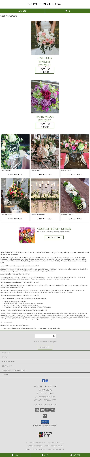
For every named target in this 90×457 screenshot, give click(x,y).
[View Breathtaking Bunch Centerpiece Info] (74, 195)
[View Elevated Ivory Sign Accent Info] (15, 151)
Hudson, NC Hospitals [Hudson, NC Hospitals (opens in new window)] (56, 442)
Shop (22, 10)
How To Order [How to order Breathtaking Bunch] (75, 218)
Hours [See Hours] (75, 455)
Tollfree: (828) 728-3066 (45, 400)
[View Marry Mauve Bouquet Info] (45, 97)
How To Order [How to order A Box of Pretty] (75, 174)
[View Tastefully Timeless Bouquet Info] (45, 38)
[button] (45, 422)
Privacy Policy (31, 449)
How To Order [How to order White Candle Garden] (45, 218)
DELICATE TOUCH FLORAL (45, 4)
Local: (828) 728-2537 (45, 396)
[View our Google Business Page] (46, 381)
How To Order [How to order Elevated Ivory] (15, 174)
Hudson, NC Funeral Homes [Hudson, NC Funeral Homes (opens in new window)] (36, 442)
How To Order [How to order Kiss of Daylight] (15, 218)
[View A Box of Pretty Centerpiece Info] (74, 151)
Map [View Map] (45, 455)
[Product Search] (45, 336)
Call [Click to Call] (15, 455)
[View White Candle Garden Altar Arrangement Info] (45, 195)
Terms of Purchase (46, 449)
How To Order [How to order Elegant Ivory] (45, 174)
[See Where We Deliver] (45, 347)
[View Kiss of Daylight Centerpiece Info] (15, 195)
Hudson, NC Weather (34, 446)
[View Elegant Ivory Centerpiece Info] (45, 151)
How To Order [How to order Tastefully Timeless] (45, 70)
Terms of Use (59, 449)
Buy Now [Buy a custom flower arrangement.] (54, 237)
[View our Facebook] (43, 381)
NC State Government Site (53, 446)
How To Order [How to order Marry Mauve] (45, 125)
